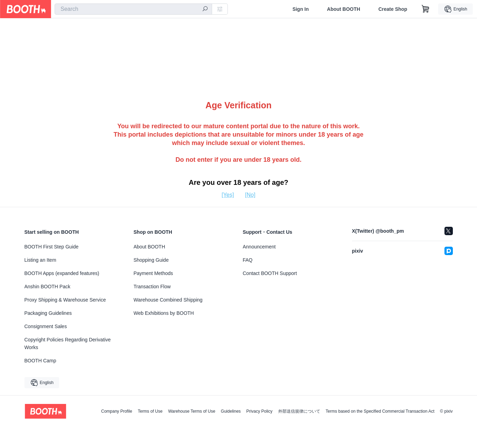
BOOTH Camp (40, 360)
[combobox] (133, 9)
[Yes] (228, 195)
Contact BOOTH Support (270, 273)
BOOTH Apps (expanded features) (61, 273)
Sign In (301, 9)
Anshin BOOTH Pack (47, 286)
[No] (250, 195)
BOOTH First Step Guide (51, 246)
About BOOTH (343, 9)
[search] (205, 9)
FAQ (248, 260)
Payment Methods (153, 273)
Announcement (259, 246)
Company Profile (116, 411)
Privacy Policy (259, 411)
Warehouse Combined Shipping (168, 300)
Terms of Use (150, 411)
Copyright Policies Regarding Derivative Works (67, 343)
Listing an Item (40, 260)
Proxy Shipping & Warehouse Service (65, 300)
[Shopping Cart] (425, 9)
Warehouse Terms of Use (191, 411)
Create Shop (392, 9)
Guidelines (231, 411)
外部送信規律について (299, 411)
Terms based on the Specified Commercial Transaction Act (380, 411)
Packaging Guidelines (48, 313)
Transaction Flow (152, 286)
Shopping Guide (151, 260)
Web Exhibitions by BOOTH (164, 313)
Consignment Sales (45, 326)
